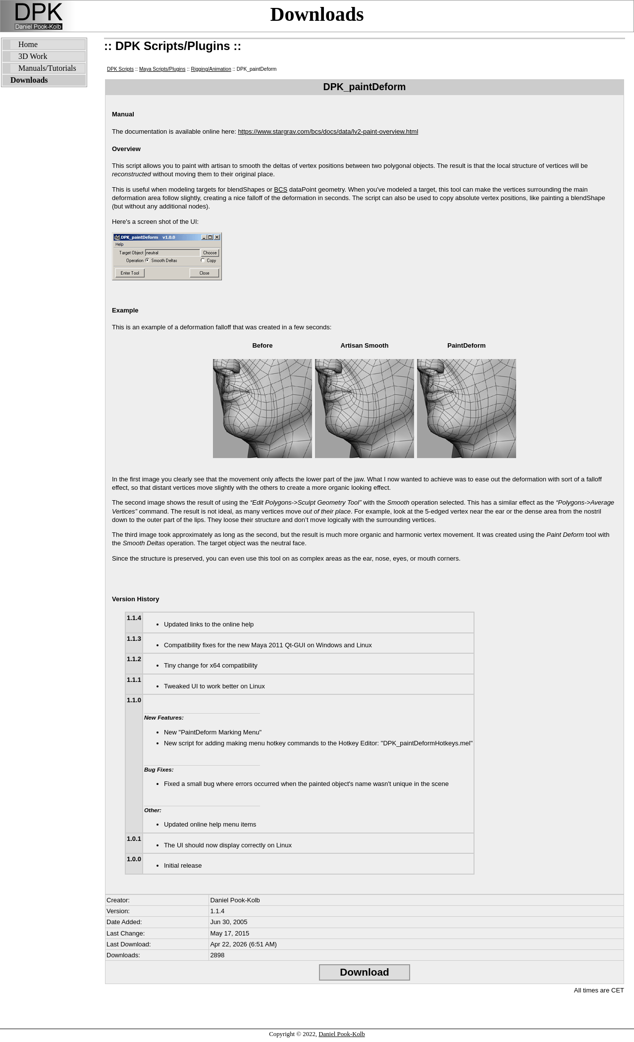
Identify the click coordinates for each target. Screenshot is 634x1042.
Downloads (317, 14)
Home (28, 44)
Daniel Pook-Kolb (341, 1034)
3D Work (32, 56)
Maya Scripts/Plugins (162, 69)
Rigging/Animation (211, 69)
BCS (280, 189)
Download (364, 972)
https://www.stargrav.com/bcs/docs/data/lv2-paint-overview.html (328, 131)
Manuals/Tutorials (47, 68)
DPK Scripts (120, 69)
